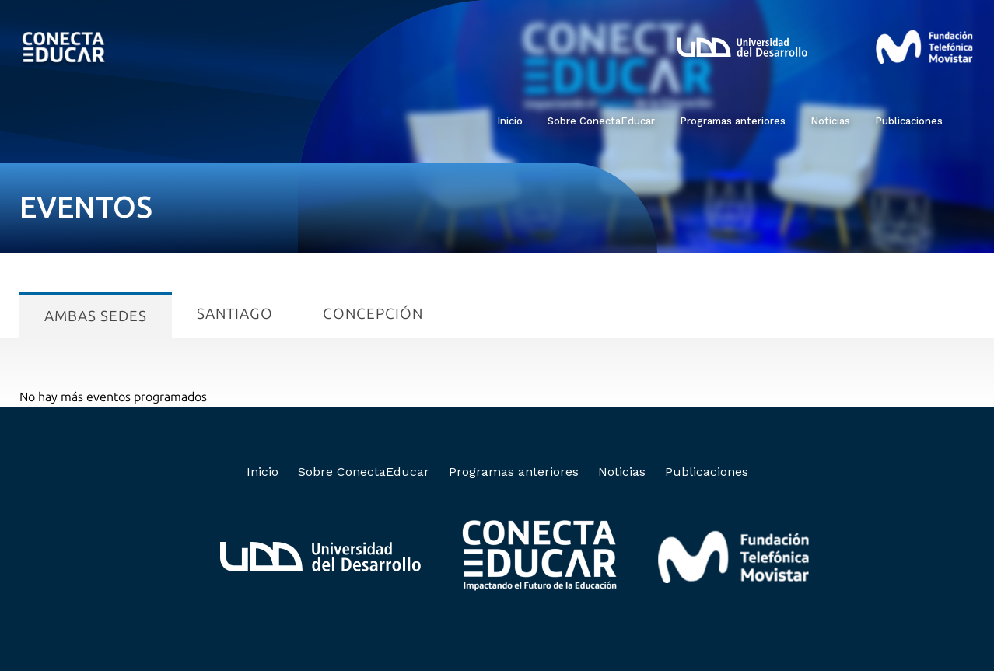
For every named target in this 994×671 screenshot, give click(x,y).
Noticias (830, 121)
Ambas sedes (95, 316)
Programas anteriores (733, 121)
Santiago (235, 314)
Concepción (373, 314)
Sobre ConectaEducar (601, 121)
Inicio (510, 121)
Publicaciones (909, 121)
